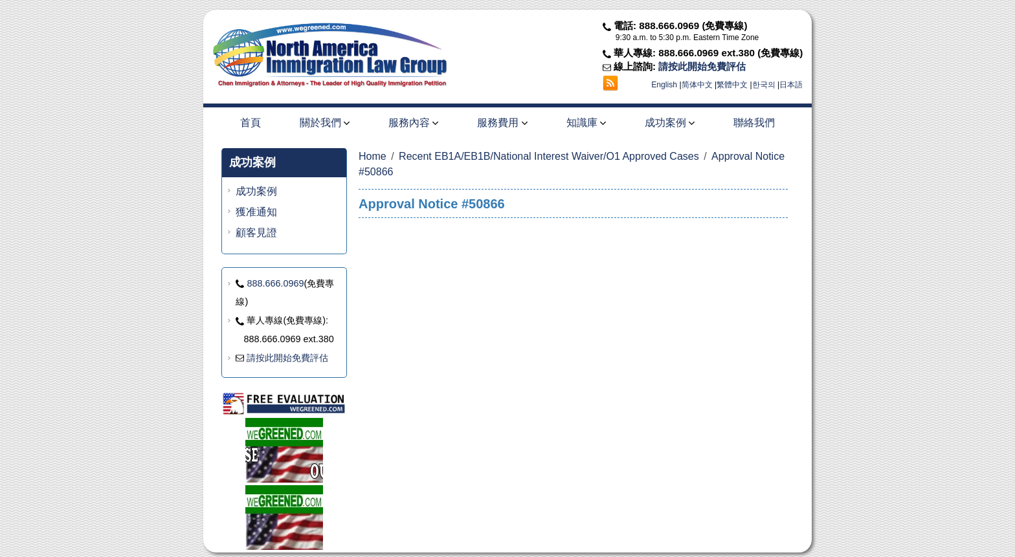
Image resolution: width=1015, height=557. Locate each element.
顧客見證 (256, 232)
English (664, 84)
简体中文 (697, 84)
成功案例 (670, 122)
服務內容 (413, 122)
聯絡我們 (754, 122)
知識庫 (586, 122)
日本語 (791, 84)
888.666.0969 (275, 283)
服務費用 (502, 122)
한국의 (763, 84)
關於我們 (325, 122)
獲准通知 (256, 211)
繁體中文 (732, 84)
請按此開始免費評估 (702, 66)
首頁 (250, 122)
